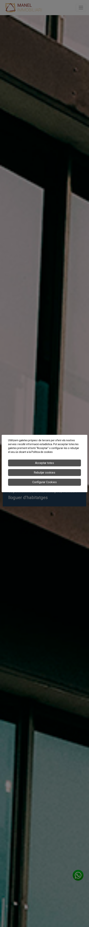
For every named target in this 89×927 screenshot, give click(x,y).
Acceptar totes (44, 463)
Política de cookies (42, 451)
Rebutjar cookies (44, 472)
